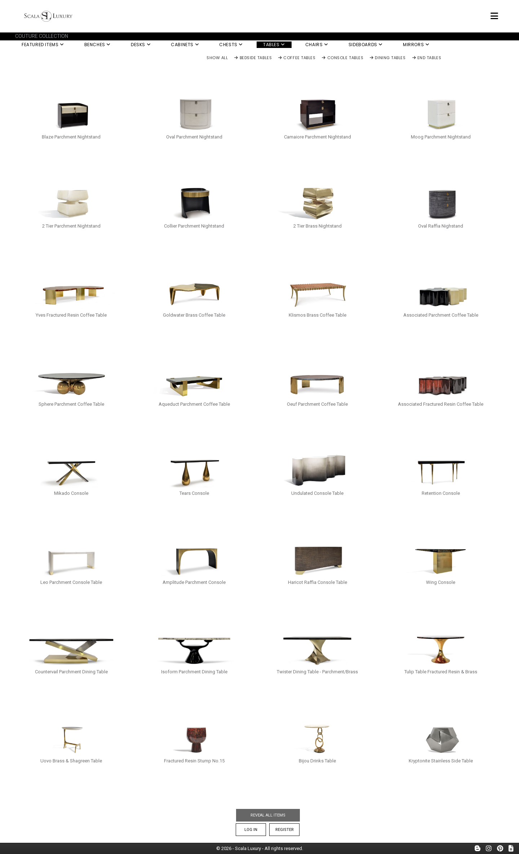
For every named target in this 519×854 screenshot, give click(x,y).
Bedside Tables (253, 58)
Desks (141, 44)
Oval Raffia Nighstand (440, 226)
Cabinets (185, 44)
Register (284, 829)
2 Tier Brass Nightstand (317, 226)
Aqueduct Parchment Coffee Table (194, 404)
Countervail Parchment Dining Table (71, 671)
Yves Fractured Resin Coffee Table (71, 315)
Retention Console (441, 493)
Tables (274, 44)
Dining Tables (387, 58)
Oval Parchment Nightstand (194, 137)
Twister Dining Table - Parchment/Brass (317, 671)
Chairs (316, 44)
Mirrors (416, 44)
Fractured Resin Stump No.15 (194, 760)
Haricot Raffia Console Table (317, 582)
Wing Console (440, 582)
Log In (250, 829)
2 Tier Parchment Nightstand (71, 226)
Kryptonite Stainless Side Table (441, 760)
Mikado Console (71, 493)
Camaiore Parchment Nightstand (317, 137)
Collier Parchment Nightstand (194, 226)
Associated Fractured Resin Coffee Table (440, 404)
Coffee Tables (296, 58)
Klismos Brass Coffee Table (317, 315)
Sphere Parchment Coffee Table (71, 404)
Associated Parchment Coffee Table (440, 315)
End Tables (427, 58)
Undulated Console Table (317, 493)
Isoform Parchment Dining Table (194, 671)
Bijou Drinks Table (317, 760)
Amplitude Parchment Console (194, 582)
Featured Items (43, 44)
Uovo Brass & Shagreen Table (71, 760)
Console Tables (342, 58)
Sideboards (366, 44)
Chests (231, 44)
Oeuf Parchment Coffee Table (317, 404)
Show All (217, 58)
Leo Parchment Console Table (71, 582)
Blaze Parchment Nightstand (71, 137)
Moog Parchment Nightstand (441, 137)
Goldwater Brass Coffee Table (194, 315)
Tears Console (194, 493)
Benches (97, 44)
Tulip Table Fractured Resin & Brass (440, 671)
